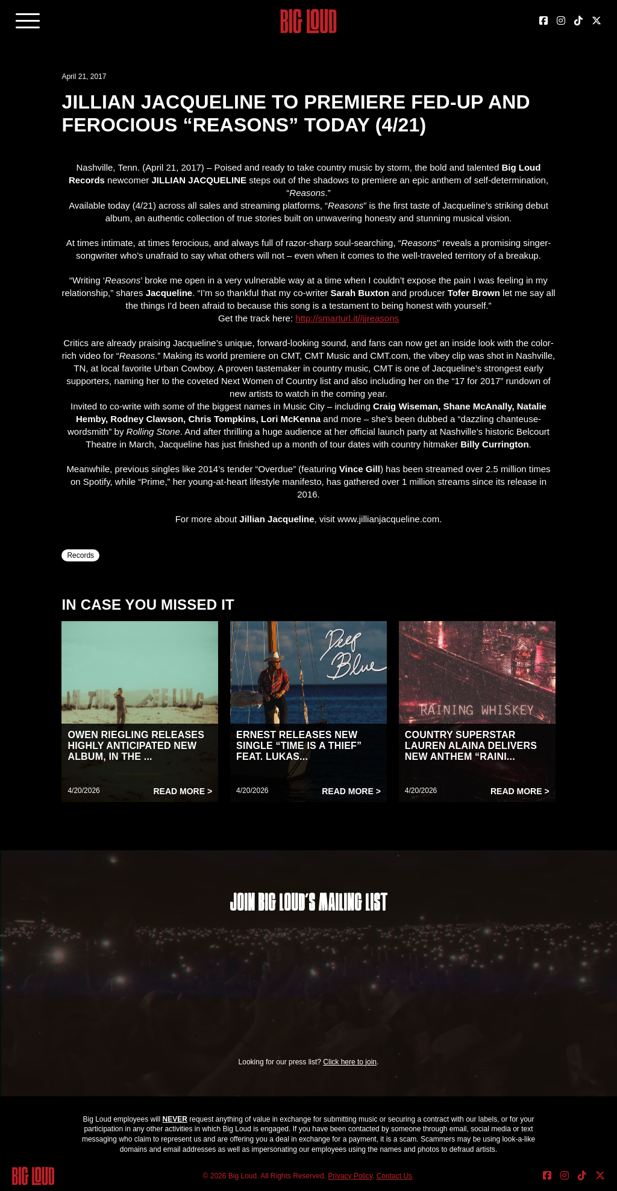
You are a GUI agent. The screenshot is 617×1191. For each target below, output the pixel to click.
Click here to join (350, 1062)
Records (80, 555)
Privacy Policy (350, 1176)
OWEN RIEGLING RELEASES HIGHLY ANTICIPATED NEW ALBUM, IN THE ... (135, 746)
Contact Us (394, 1176)
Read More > (182, 791)
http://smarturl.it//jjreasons (347, 318)
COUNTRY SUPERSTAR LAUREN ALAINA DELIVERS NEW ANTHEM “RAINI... (471, 746)
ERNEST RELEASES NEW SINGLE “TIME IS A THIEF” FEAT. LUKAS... (299, 746)
